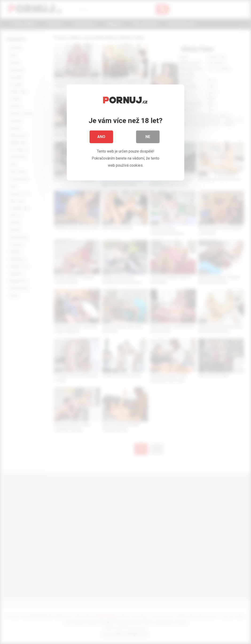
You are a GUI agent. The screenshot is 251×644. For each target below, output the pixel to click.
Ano (101, 138)
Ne (147, 138)
